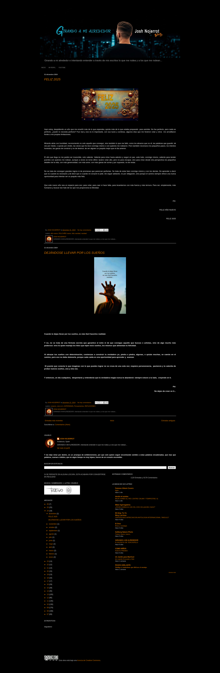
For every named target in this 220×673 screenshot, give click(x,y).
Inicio (112, 421)
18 (48, 578)
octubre (52, 527)
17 (48, 581)
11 (48, 601)
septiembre (53, 531)
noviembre (53, 524)
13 (48, 594)
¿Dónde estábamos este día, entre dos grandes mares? (135, 507)
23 (48, 561)
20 (48, 571)
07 (48, 614)
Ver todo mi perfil (63, 448)
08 (48, 611)
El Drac (118, 524)
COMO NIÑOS (120, 549)
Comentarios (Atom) (62, 425)
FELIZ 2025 (52, 79)
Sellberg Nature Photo (124, 532)
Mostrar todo (172, 572)
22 (48, 565)
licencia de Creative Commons (88, 660)
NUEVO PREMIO (121, 551)
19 (48, 574)
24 (48, 511)
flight (116, 490)
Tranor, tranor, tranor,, (123, 534)
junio (51, 541)
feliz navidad (76, 233)
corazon (53, 406)
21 (48, 568)
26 (48, 504)
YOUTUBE (61, 67)
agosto (51, 534)
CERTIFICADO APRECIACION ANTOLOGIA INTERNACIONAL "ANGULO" (142, 517)
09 (48, 608)
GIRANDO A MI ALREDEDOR (126, 540)
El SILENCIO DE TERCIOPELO (126, 542)
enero (51, 557)
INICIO (43, 67)
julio (50, 537)
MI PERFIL (52, 67)
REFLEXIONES (90, 406)
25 (48, 507)
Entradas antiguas (168, 421)
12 (48, 598)
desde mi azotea (121, 496)
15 (48, 588)
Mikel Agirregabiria (122, 505)
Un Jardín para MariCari (124, 557)
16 (48, 584)
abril (51, 547)
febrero (52, 554)
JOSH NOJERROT (67, 439)
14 (48, 591)
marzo (51, 551)
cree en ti (60, 406)
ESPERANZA (68, 406)
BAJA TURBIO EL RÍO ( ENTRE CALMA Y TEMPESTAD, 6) (136, 498)
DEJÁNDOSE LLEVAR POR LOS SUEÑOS (74, 252)
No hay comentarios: (84, 230)
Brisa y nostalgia (121, 526)
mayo (51, 544)
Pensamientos (79, 406)
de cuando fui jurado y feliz (124, 559)
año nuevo (54, 233)
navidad (84, 233)
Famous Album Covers (124, 488)
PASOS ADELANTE (123, 565)
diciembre (53, 514)
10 (48, 604)
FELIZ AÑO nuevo (65, 233)
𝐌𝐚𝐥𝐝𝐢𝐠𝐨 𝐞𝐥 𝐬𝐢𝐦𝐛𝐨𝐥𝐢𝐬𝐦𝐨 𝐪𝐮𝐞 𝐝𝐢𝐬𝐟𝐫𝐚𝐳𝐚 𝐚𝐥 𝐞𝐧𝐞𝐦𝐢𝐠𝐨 (131, 567)
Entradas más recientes (54, 421)
